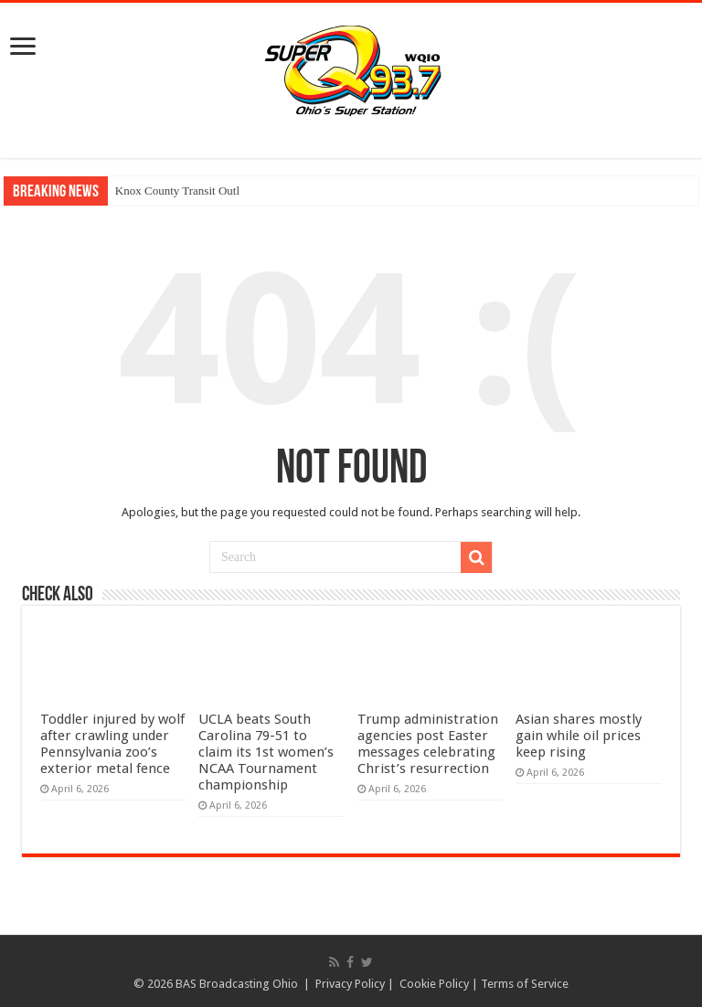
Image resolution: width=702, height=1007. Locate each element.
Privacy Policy (350, 984)
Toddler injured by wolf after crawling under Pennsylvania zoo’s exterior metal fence (112, 744)
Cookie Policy (434, 984)
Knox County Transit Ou (174, 190)
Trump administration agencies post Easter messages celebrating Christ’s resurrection (427, 744)
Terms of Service (525, 984)
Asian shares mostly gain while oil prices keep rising (579, 735)
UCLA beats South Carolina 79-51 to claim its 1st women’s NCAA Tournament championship (266, 752)
